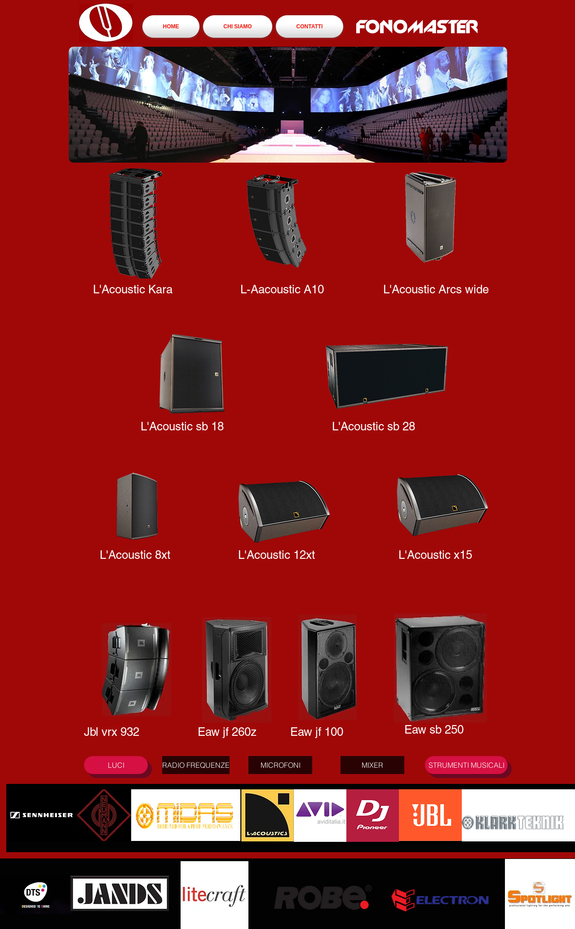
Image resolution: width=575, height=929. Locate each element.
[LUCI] (116, 765)
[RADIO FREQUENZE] (196, 765)
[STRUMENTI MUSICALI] (466, 765)
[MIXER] (372, 765)
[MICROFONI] (280, 765)
